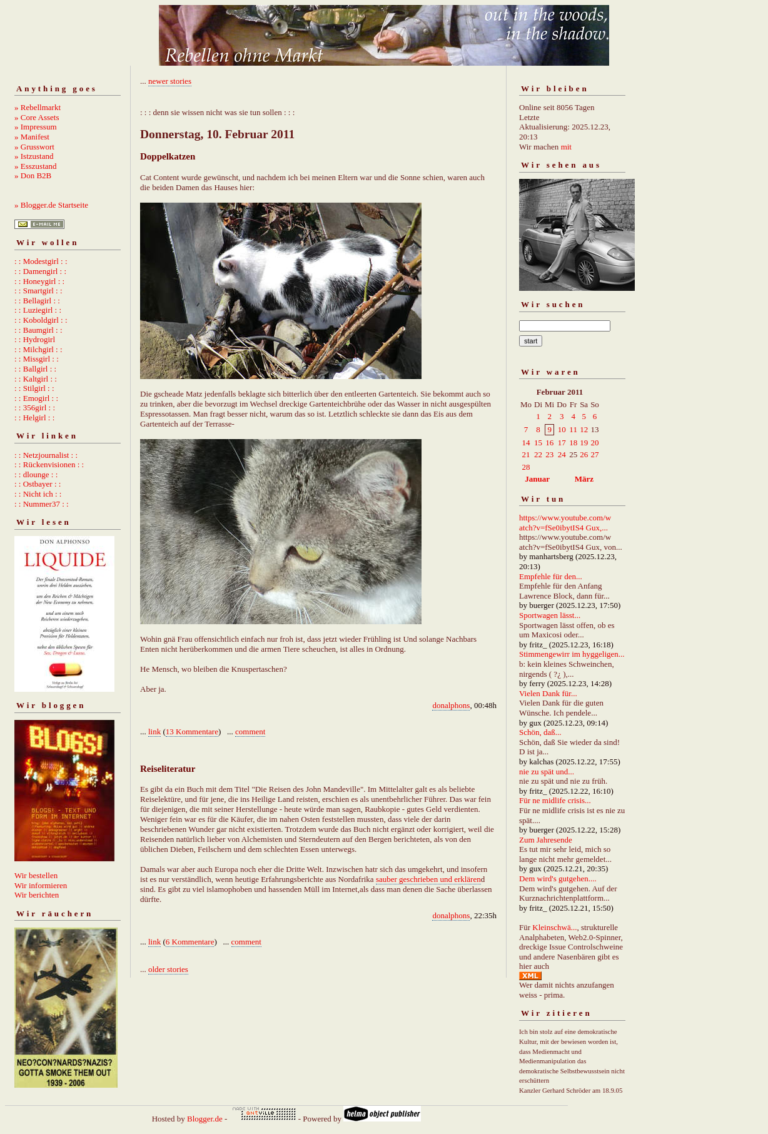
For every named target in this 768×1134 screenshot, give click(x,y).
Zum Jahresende (545, 839)
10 (562, 429)
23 (549, 454)
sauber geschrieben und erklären (428, 879)
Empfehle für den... (550, 576)
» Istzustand (33, 156)
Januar (537, 478)
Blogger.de (205, 1118)
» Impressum (35, 126)
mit (566, 146)
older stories (168, 969)
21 (526, 454)
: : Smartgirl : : (38, 290)
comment (250, 731)
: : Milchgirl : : (38, 349)
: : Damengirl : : (40, 271)
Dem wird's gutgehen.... (558, 878)
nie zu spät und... (546, 771)
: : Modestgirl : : (41, 261)
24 (562, 454)
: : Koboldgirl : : (41, 320)
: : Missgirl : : (36, 358)
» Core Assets (36, 117)
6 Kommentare (190, 941)
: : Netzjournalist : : (46, 455)
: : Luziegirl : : (37, 310)
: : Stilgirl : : (34, 388)
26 (584, 454)
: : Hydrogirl (34, 339)
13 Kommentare (192, 731)
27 (594, 454)
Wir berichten (36, 894)
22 (538, 454)
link (154, 731)
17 (562, 442)
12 (584, 429)
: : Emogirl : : (36, 398)
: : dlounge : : (36, 474)
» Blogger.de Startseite (51, 205)
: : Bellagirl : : (37, 300)
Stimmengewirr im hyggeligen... (572, 654)
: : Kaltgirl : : (35, 378)
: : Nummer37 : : (41, 504)
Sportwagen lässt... (549, 615)
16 (549, 442)
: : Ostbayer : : (37, 484)
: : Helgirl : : (34, 417)
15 (538, 442)
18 (573, 442)
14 (526, 442)
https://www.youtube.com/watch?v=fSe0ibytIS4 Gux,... (565, 522)
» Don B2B (32, 175)
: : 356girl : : (34, 407)
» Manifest (31, 136)
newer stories (169, 81)
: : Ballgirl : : (35, 368)
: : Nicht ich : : (37, 494)
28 (526, 467)
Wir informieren (40, 885)
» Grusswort (34, 146)
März (584, 478)
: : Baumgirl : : (38, 330)
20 (594, 442)
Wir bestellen (36, 875)
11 (573, 429)
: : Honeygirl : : (39, 281)
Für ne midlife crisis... (555, 800)
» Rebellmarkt (37, 107)
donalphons (451, 705)
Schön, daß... (540, 732)
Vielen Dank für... (548, 693)
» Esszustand (35, 166)
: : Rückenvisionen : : (49, 464)
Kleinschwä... (554, 927)
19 (584, 442)
